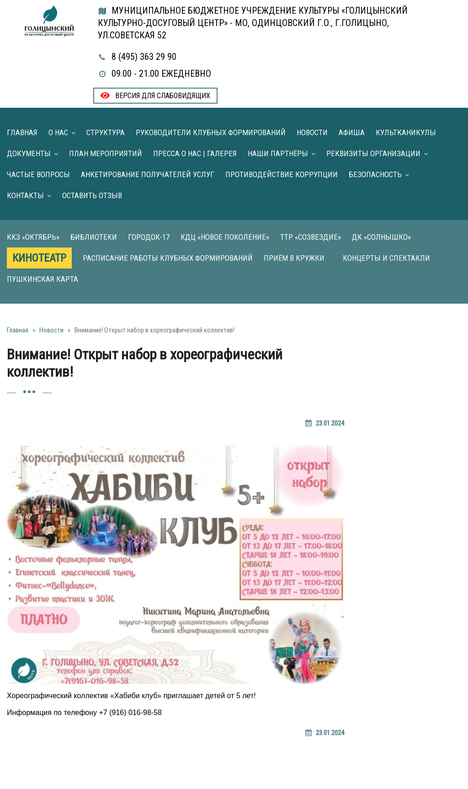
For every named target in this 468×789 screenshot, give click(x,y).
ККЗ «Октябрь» (33, 237)
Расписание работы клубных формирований (168, 258)
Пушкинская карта (42, 279)
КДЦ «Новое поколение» (225, 237)
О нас (58, 132)
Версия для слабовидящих (155, 95)
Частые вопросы (38, 174)
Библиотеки (93, 237)
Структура (105, 132)
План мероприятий (105, 153)
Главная (22, 132)
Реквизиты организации (373, 153)
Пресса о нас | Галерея (195, 153)
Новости (312, 132)
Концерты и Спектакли (386, 258)
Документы (29, 153)
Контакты (25, 195)
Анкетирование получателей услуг (147, 174)
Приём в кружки (294, 258)
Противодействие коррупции (281, 174)
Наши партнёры (278, 153)
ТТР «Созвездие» (310, 237)
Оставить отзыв (92, 195)
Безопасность (375, 174)
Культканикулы (406, 132)
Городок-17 (149, 237)
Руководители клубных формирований (211, 132)
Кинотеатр (39, 258)
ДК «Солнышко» (381, 237)
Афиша (352, 132)
